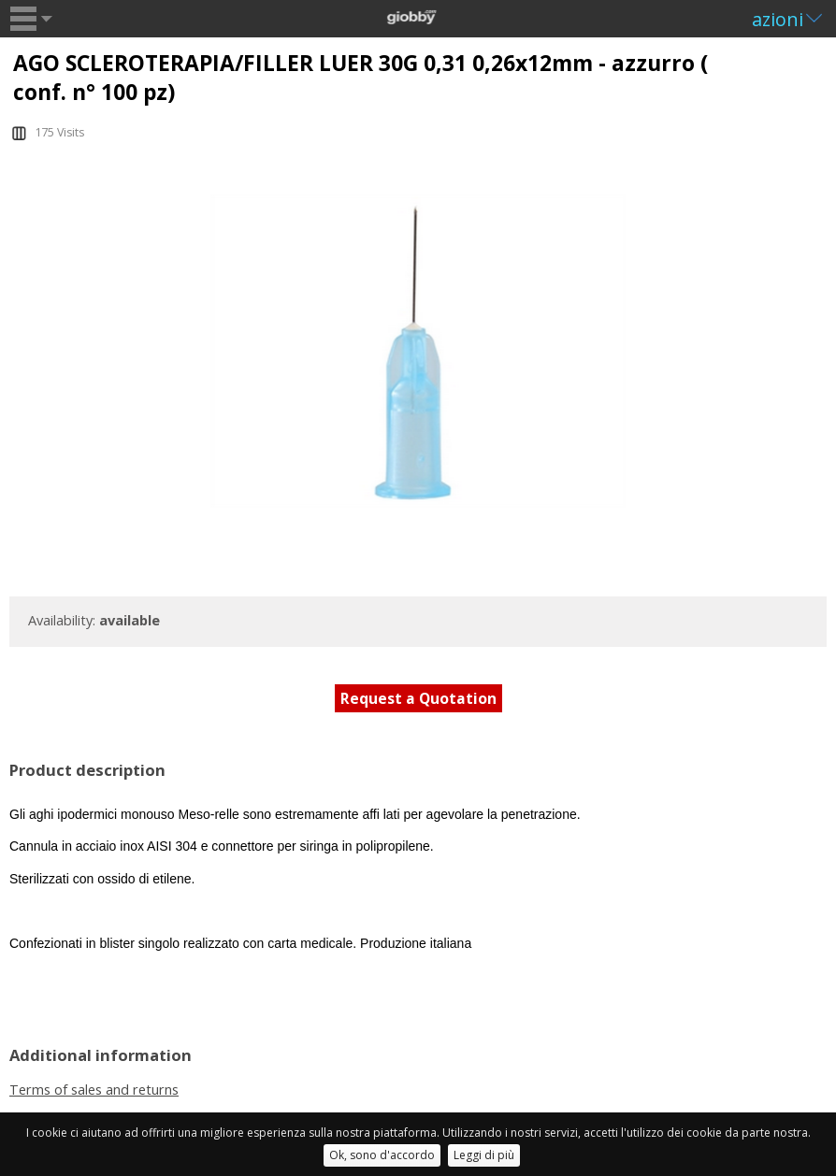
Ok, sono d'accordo (382, 1155)
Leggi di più (484, 1155)
